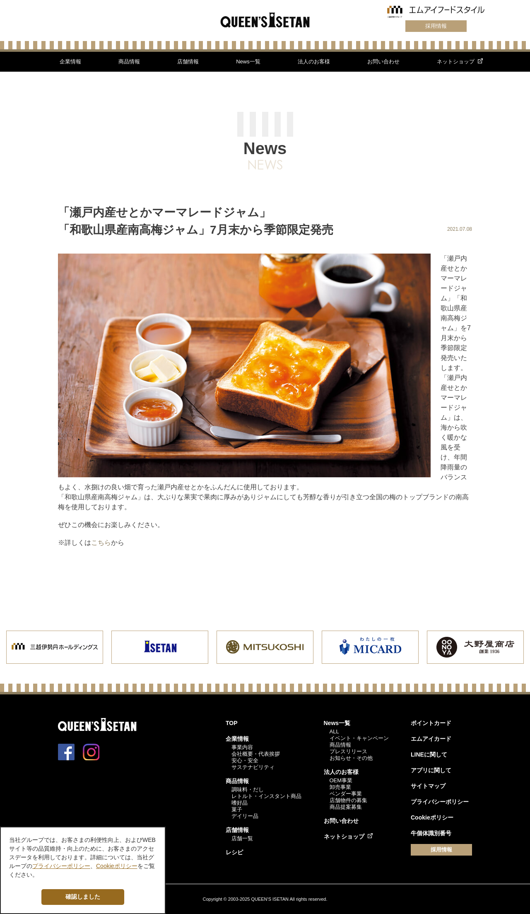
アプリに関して (431, 770)
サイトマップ (428, 786)
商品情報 (129, 61)
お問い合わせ (383, 61)
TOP (232, 723)
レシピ (234, 852)
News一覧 (248, 61)
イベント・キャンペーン (359, 738)
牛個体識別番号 (431, 833)
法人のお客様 (314, 61)
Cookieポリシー (432, 817)
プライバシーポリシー (440, 801)
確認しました (82, 896)
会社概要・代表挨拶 (255, 754)
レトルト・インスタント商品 (266, 796)
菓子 (236, 809)
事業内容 (242, 747)
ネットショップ (456, 61)
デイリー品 (244, 816)
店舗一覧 (242, 838)
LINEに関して (429, 754)
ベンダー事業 (346, 794)
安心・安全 (244, 760)
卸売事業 (340, 787)
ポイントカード (431, 723)
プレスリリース (348, 751)
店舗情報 (188, 61)
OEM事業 (341, 780)
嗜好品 (239, 803)
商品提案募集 (346, 807)
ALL (334, 731)
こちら (101, 542)
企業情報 (70, 61)
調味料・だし (247, 789)
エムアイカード (431, 738)
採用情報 (436, 26)
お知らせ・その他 (351, 758)
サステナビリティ (253, 767)
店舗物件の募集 (348, 800)
